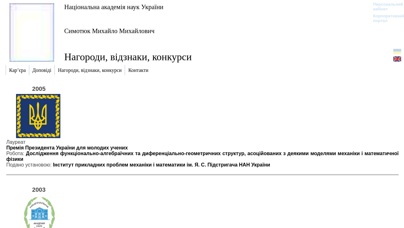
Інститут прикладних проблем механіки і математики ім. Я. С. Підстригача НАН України (161, 164)
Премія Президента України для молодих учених (67, 147)
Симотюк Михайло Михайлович (109, 30)
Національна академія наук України (113, 6)
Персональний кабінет (385, 6)
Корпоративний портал (385, 18)
